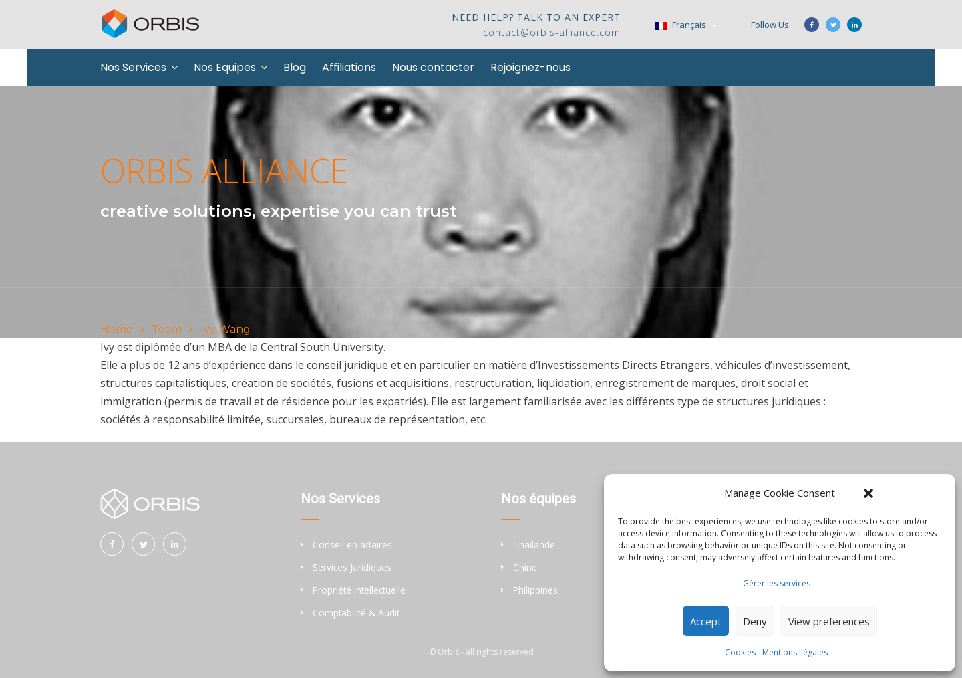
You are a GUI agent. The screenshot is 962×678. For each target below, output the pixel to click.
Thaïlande (534, 544)
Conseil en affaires (352, 544)
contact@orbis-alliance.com (552, 32)
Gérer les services (776, 583)
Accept (706, 621)
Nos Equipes (225, 67)
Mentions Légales (795, 652)
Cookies (740, 652)
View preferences (829, 621)
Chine (525, 567)
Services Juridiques (352, 567)
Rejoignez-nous (530, 67)
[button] (868, 493)
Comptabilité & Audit (356, 612)
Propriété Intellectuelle (359, 590)
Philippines (535, 590)
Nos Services (133, 67)
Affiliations (349, 67)
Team (167, 329)
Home (116, 329)
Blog (294, 67)
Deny (755, 621)
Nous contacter (433, 67)
